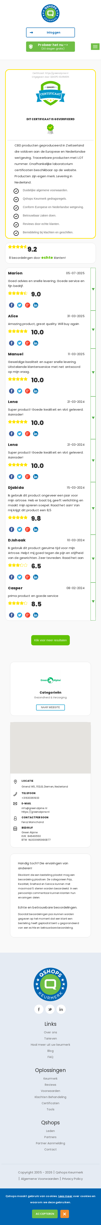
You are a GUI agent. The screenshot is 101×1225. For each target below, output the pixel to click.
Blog (50, 1051)
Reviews (50, 1085)
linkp (61, 1009)
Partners (50, 1137)
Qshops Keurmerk (69, 1172)
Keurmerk (50, 1078)
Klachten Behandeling (51, 1097)
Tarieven (50, 1038)
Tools (50, 1109)
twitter (50, 1009)
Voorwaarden (50, 1091)
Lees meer (65, 1196)
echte (47, 257)
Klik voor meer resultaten (50, 640)
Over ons (50, 1032)
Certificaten (51, 1103)
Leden (50, 1131)
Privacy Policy (72, 1179)
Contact (50, 1149)
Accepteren (45, 1214)
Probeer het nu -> (53, 46)
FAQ (50, 1057)
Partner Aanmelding (50, 1143)
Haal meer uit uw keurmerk (50, 1045)
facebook (39, 1009)
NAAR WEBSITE (50, 707)
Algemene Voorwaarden (40, 1179)
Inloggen (53, 32)
